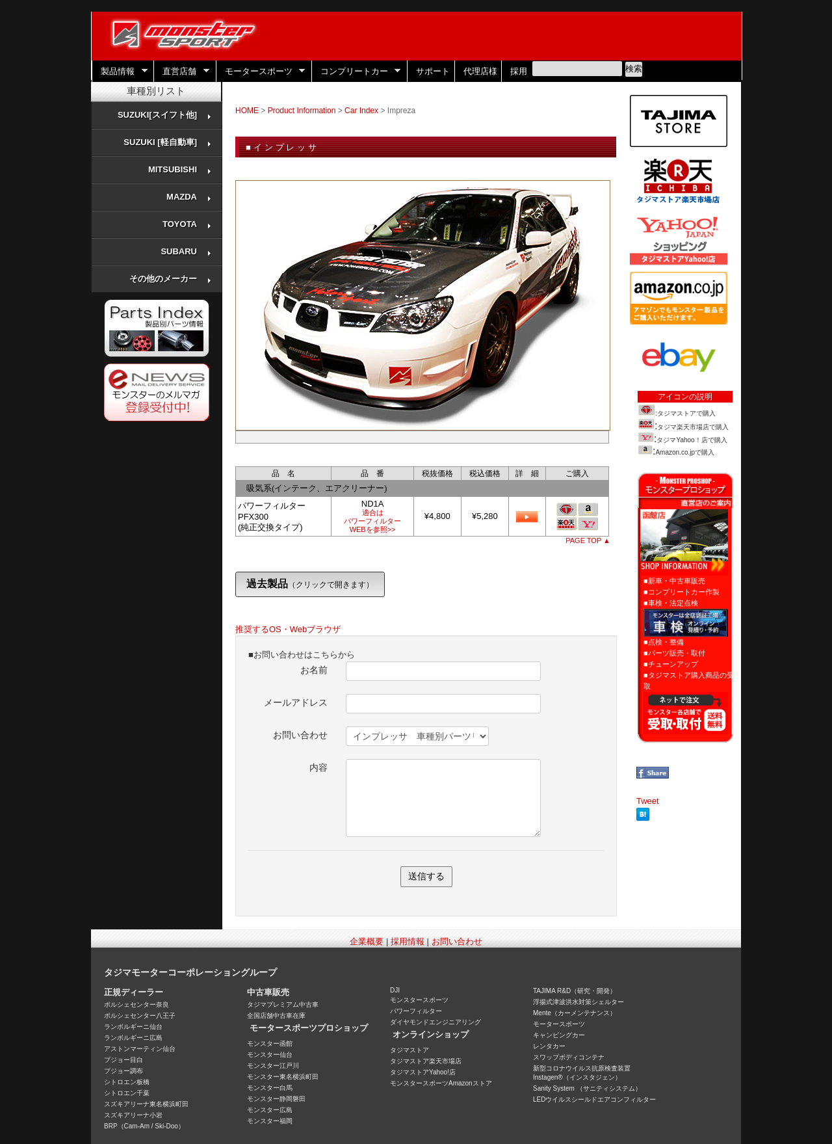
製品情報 (120, 71)
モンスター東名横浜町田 (282, 1076)
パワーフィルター (416, 1011)
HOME (247, 110)
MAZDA (189, 197)
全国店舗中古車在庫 (276, 1015)
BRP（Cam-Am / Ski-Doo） (144, 1126)
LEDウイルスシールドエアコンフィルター (594, 1099)
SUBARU (186, 251)
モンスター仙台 (269, 1054)
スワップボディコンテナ (568, 1057)
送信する (426, 876)
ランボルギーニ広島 (133, 1037)
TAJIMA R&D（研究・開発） (574, 990)
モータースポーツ (261, 71)
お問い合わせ (300, 735)
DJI (395, 990)
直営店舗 (181, 71)
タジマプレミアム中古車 (282, 1004)
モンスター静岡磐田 (276, 1098)
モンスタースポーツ (419, 1000)
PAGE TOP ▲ (588, 540)
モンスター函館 (269, 1043)
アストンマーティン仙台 (140, 1048)
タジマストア (409, 1050)
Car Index (361, 110)
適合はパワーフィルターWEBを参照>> (372, 521)
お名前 (314, 670)
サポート (433, 71)
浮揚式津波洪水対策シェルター (578, 1001)
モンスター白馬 (269, 1087)
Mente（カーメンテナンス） (574, 1013)
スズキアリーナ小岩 (133, 1115)
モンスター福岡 (269, 1120)
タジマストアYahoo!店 (423, 1072)
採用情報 (407, 941)
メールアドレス (296, 702)
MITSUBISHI (180, 169)
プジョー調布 (123, 1070)
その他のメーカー (170, 279)
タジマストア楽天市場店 (426, 1061)
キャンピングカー (559, 1035)
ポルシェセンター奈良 (136, 1004)
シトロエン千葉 (127, 1093)
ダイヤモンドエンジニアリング (435, 1022)
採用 (518, 71)
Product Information (302, 110)
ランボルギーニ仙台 (133, 1026)
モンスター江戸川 (273, 1065)
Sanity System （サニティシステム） (587, 1088)
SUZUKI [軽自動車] (168, 142)
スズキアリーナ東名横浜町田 (146, 1104)
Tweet (647, 801)
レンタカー (549, 1046)
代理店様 (480, 71)
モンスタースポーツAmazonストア (441, 1083)
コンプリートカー (356, 71)
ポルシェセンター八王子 (140, 1015)
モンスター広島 (269, 1109)
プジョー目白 (123, 1059)
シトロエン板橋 (127, 1081)
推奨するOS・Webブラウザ (288, 629)
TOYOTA (187, 224)
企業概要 (367, 941)
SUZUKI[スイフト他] (165, 115)
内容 (318, 767)
